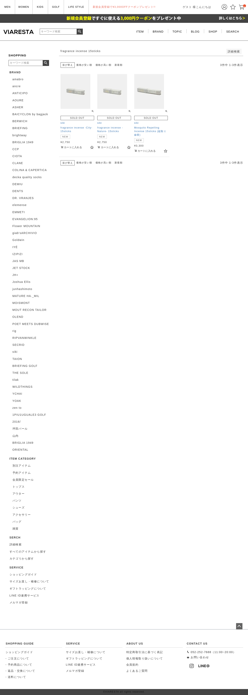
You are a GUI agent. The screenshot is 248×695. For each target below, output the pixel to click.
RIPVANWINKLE (25, 337)
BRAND (158, 31)
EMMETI (19, 212)
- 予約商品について (19, 664)
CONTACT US (197, 643)
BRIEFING (20, 128)
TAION (17, 359)
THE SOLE (20, 372)
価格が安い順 (84, 65)
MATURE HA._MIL (26, 296)
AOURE (18, 100)
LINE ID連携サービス (81, 664)
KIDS (40, 7)
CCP (16, 149)
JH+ (15, 274)
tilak (16, 379)
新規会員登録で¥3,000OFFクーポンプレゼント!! (124, 7)
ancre (17, 86)
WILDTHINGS (23, 386)
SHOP (212, 31)
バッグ (17, 521)
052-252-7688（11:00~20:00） (211, 652)
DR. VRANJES (23, 198)
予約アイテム (22, 472)
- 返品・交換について (20, 670)
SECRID (19, 344)
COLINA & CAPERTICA (30, 170)
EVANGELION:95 (25, 219)
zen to (17, 407)
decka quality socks (27, 177)
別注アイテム (22, 465)
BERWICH (20, 121)
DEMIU (18, 184)
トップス (19, 486)
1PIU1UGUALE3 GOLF (29, 414)
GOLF (56, 7)
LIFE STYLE (76, 7)
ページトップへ (239, 626)
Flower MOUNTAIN (27, 226)
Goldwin (18, 240)
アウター (19, 493)
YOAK (17, 400)
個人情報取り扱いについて (144, 658)
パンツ (17, 500)
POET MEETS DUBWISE (31, 324)
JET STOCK (21, 268)
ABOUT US (134, 643)
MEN (7, 7)
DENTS (18, 191)
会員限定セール (23, 479)
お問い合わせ (198, 657)
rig (14, 331)
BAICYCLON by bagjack (30, 114)
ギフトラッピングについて (84, 658)
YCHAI (17, 393)
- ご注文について (17, 658)
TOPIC (177, 31)
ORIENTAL (20, 449)
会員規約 (132, 664)
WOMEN (23, 7)
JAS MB (18, 261)
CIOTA (17, 156)
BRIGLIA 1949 (23, 142)
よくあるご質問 (137, 670)
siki (15, 351)
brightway (20, 135)
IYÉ (15, 247)
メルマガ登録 (75, 670)
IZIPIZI (18, 254)
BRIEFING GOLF (25, 365)
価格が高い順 (103, 65)
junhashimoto (22, 289)
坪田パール (20, 428)
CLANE (18, 163)
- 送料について (16, 677)
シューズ (19, 507)
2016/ (17, 421)
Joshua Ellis (22, 281)
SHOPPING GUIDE (20, 643)
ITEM (140, 31)
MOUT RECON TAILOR (30, 309)
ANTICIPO (20, 93)
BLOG (195, 31)
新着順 (119, 65)
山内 (16, 435)
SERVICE (73, 643)
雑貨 (16, 528)
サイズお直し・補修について (86, 652)
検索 (80, 31)
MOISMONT (21, 302)
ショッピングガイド (19, 652)
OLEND (18, 316)
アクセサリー (22, 514)
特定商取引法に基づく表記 (144, 652)
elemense (20, 205)
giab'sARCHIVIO (25, 233)
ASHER (18, 107)
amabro (18, 79)
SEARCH (232, 31)
